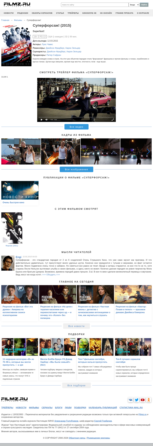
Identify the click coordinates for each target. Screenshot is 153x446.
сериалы (47, 408)
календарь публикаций (103, 408)
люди (68, 408)
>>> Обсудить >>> (51, 275)
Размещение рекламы (98, 438)
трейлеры (73, 13)
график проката (124, 13)
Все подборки (76, 385)
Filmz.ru (142, 414)
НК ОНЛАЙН (106, 13)
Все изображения (76, 169)
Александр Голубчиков (66, 421)
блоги (58, 408)
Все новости (76, 326)
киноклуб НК (89, 13)
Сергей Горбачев (103, 421)
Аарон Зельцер (72, 48)
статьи (60, 13)
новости (9, 13)
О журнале (143, 13)
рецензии (22, 13)
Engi (18, 257)
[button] (148, 151)
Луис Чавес (47, 44)
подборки (80, 408)
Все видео (76, 127)
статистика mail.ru (131, 408)
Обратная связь (77, 438)
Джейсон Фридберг (55, 48)
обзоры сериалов (42, 13)
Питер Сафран (54, 55)
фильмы (34, 408)
